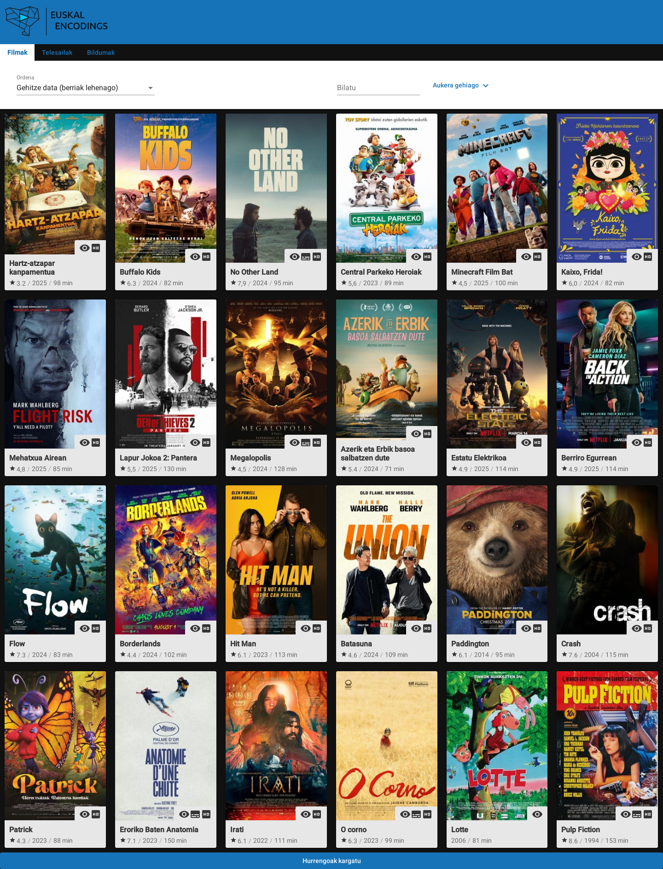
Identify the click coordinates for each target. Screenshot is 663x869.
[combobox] (86, 88)
